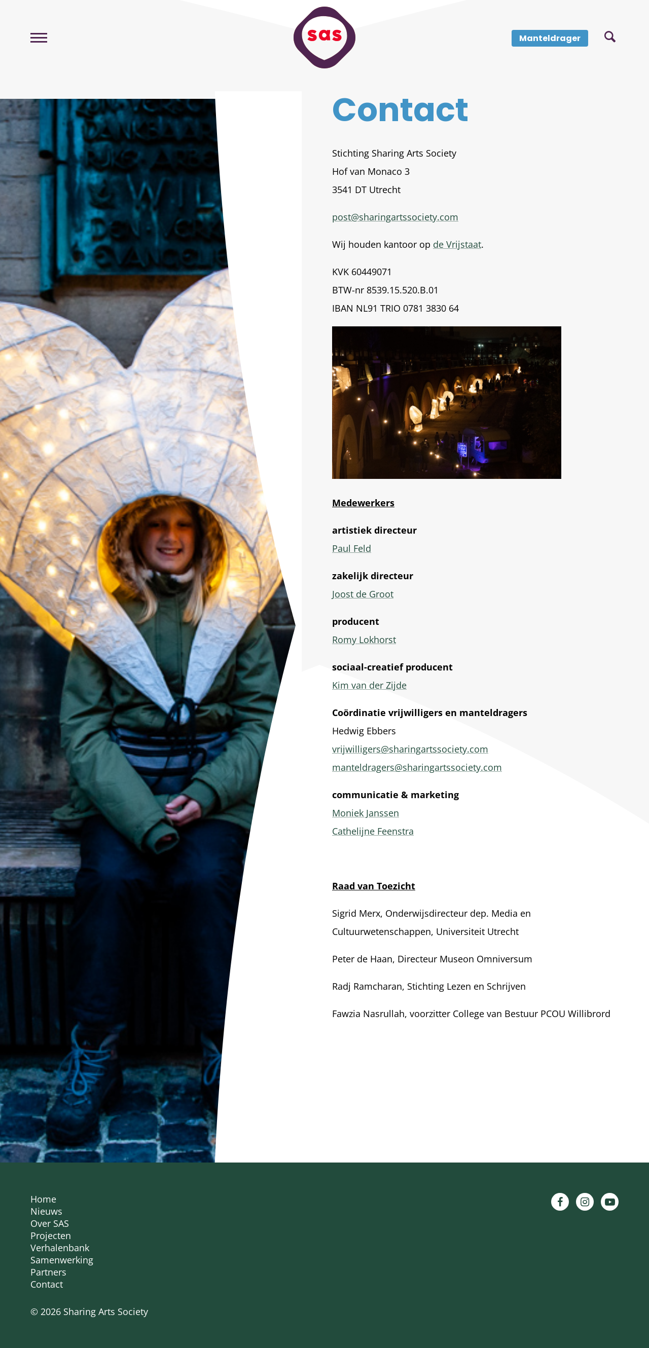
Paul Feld (351, 548)
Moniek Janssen (365, 813)
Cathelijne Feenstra (373, 831)
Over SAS (49, 1223)
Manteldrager (550, 38)
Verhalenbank (59, 1248)
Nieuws (46, 1211)
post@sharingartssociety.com (395, 217)
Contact (46, 1284)
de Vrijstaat (457, 244)
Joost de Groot (362, 594)
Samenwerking (61, 1260)
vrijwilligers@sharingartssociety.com (410, 749)
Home (43, 1199)
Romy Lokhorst (364, 639)
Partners (48, 1272)
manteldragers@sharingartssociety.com (417, 767)
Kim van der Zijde (369, 685)
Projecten (50, 1235)
